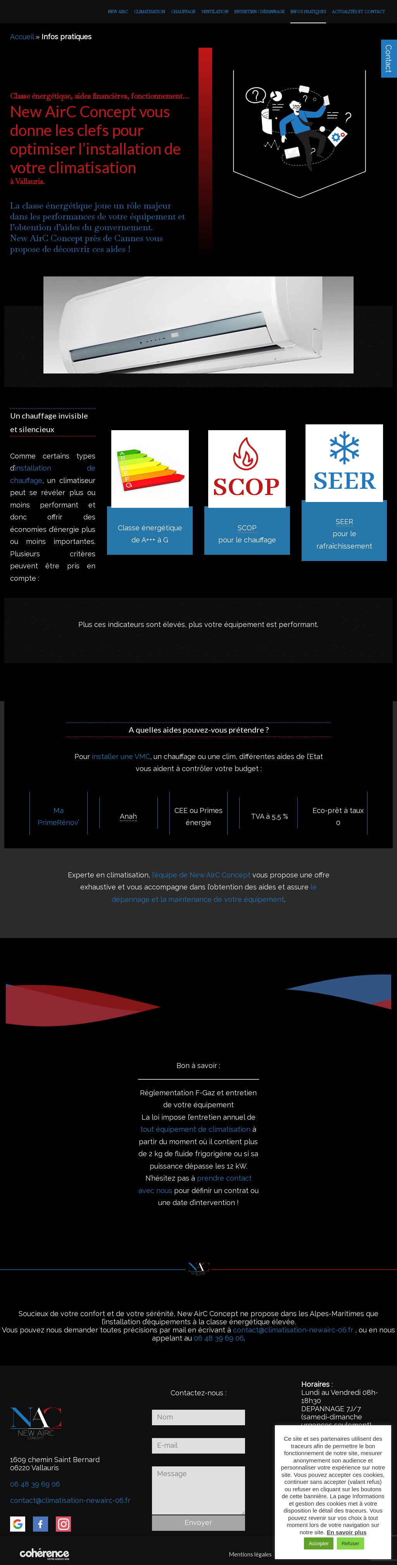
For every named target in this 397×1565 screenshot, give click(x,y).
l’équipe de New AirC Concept (201, 875)
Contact (388, 59)
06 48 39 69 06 (219, 1338)
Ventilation (214, 11)
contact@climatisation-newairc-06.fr (293, 1330)
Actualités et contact (358, 11)
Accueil (22, 37)
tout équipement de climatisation (195, 1129)
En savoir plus (347, 1532)
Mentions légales (247, 1554)
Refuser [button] (350, 1543)
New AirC (118, 11)
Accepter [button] (318, 1543)
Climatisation (149, 11)
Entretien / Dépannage (259, 11)
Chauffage (183, 11)
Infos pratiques (308, 11)
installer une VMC (121, 756)
